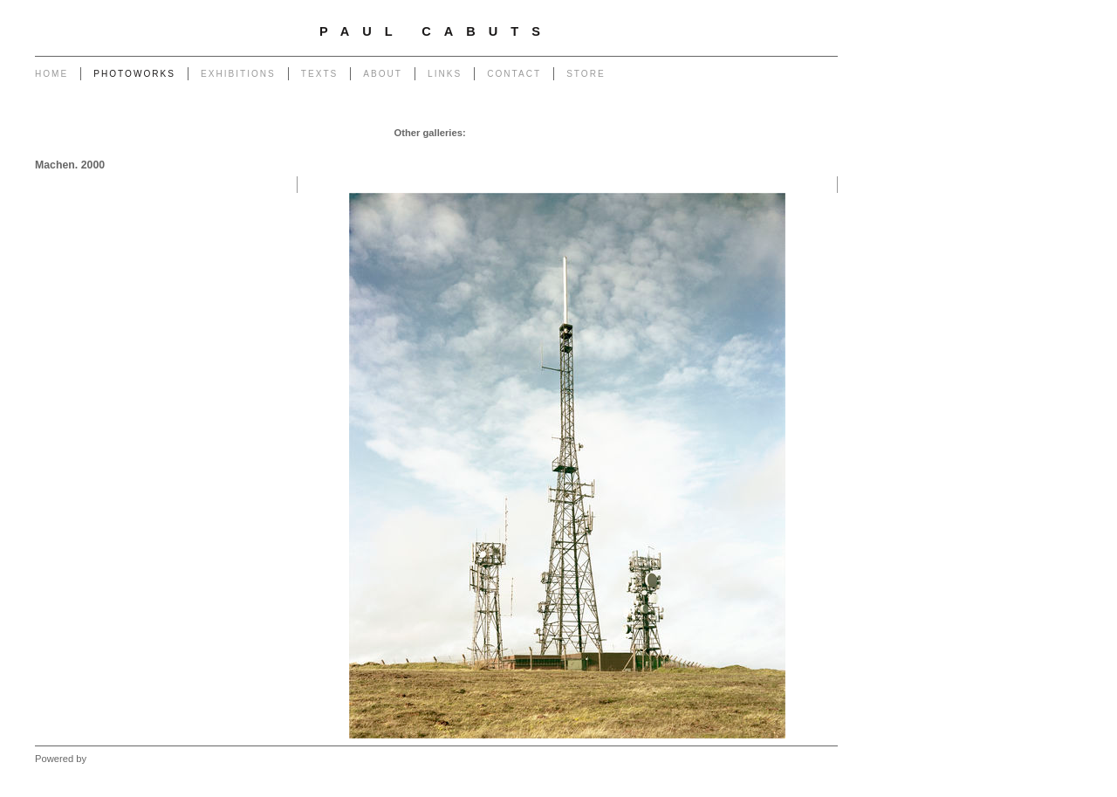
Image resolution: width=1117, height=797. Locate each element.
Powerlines (650, 132)
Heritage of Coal (568, 150)
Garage (486, 132)
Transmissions (718, 132)
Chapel (527, 132)
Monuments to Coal (359, 150)
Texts (319, 74)
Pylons (567, 132)
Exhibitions (238, 74)
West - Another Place (785, 167)
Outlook (632, 150)
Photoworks (134, 74)
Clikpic (103, 758)
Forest (674, 150)
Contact (514, 74)
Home (51, 74)
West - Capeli (726, 150)
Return (508, 150)
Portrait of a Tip (447, 150)
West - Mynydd (799, 150)
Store (586, 74)
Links (445, 74)
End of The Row (797, 132)
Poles (604, 132)
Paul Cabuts (436, 31)
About (382, 74)
